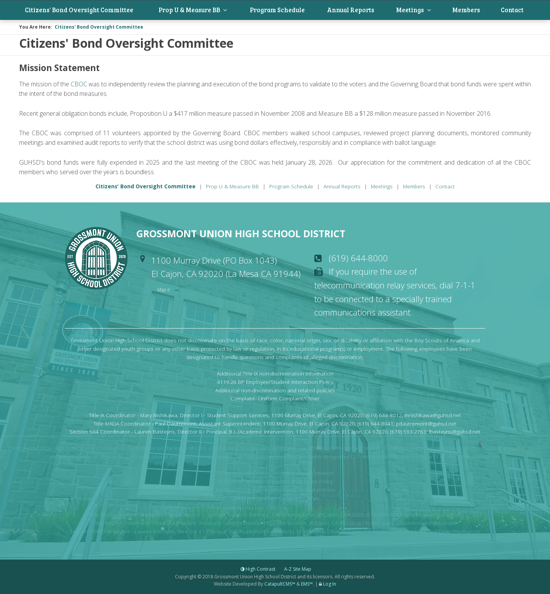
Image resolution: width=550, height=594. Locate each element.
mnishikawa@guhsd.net (432, 415)
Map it (164, 290)
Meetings (426, 10)
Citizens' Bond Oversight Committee (89, 10)
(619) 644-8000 (358, 258)
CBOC (79, 85)
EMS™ (307, 584)
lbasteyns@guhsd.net (454, 432)
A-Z (297, 570)
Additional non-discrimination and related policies (275, 391)
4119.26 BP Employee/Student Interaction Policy (275, 382)
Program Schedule (295, 10)
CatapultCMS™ (279, 584)
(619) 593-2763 (408, 432)
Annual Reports (369, 10)
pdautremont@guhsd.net (426, 424)
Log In (329, 584)
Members (477, 10)
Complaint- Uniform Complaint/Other (275, 399)
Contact (519, 10)
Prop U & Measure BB (205, 10)
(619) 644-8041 (375, 424)
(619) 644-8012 (384, 415)
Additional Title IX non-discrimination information (275, 374)
